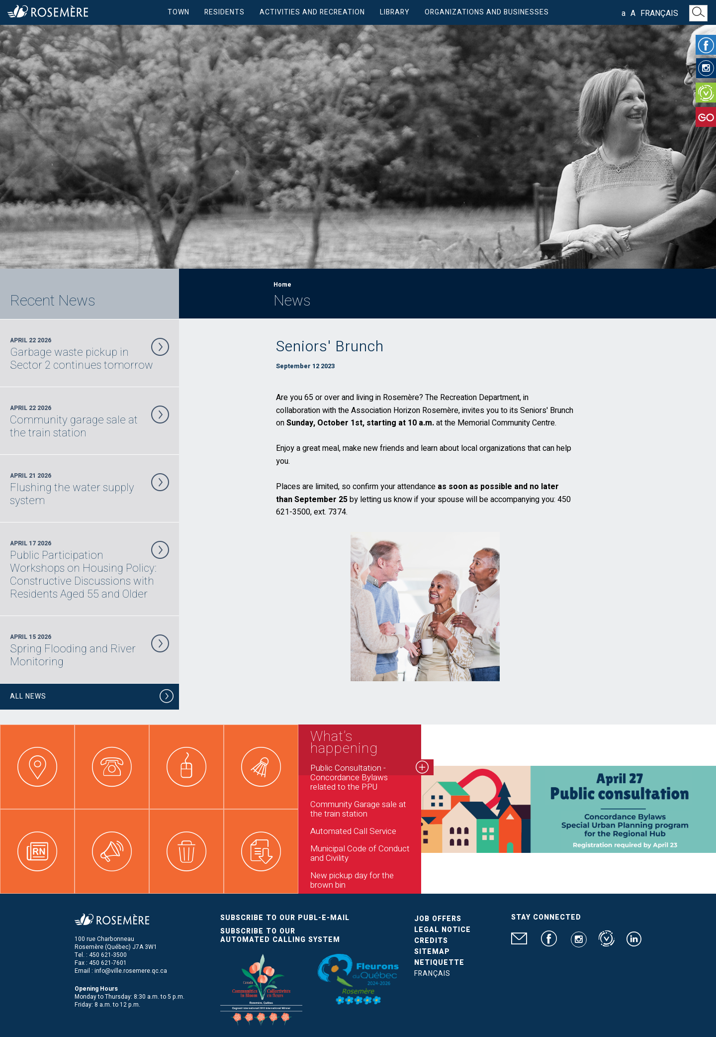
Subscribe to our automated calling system (280, 935)
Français (659, 13)
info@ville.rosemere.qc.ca (130, 970)
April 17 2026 (89, 570)
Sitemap (432, 951)
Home (282, 284)
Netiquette (439, 962)
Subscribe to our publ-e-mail (285, 918)
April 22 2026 (89, 354)
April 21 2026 (89, 489)
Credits (431, 940)
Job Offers (437, 919)
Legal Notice (442, 930)
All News (92, 698)
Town (178, 12)
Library (395, 12)
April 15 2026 (89, 650)
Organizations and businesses (487, 12)
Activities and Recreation (312, 12)
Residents (224, 12)
